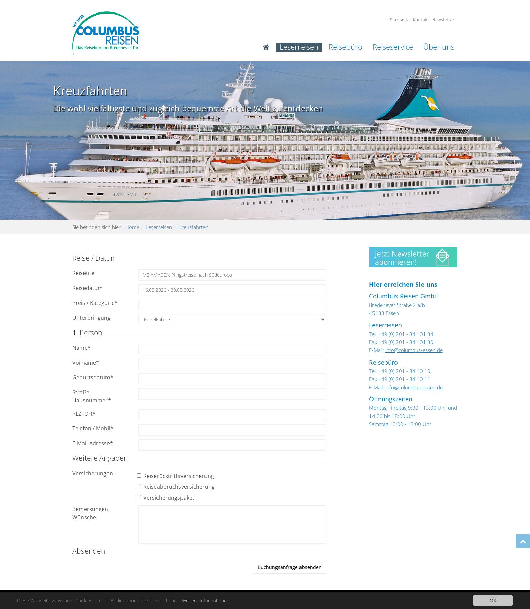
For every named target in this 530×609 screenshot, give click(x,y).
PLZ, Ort (84, 413)
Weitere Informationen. (206, 600)
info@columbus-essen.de (414, 350)
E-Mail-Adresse (92, 443)
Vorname (85, 362)
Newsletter (443, 20)
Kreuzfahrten (193, 226)
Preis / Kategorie (95, 303)
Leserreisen (299, 47)
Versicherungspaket (166, 497)
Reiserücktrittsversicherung (176, 476)
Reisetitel (84, 273)
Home (132, 226)
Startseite (400, 20)
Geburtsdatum (92, 377)
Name (81, 347)
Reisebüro (345, 47)
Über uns (438, 47)
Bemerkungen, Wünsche (91, 513)
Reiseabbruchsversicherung (176, 487)
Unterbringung (91, 317)
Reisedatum (87, 288)
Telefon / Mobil (92, 428)
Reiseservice (392, 47)
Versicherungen (92, 473)
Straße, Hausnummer (91, 396)
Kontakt (421, 20)
